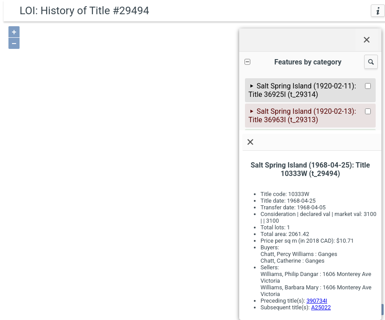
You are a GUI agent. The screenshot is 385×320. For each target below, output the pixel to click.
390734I (316, 300)
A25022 (321, 307)
